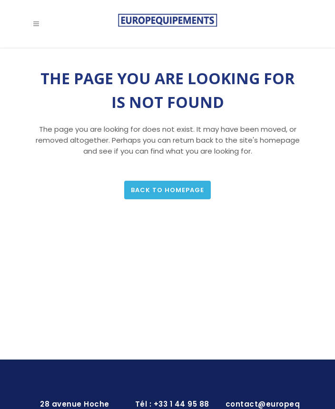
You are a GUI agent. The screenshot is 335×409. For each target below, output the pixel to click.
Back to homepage (167, 190)
